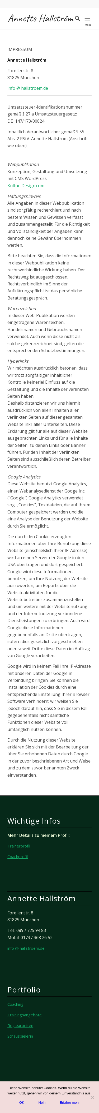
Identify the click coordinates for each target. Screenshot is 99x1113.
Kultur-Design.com (25, 186)
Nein (42, 1103)
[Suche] (75, 18)
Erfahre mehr (70, 1103)
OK (21, 1103)
